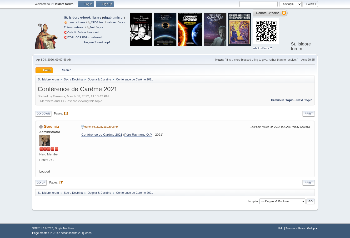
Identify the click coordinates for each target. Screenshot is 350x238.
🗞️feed (91, 27)
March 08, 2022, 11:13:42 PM (101, 126)
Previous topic (282, 100)
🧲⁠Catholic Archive (75, 32)
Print (309, 113)
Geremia (51, 126)
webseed (111, 22)
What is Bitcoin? (262, 48)
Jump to (253, 201)
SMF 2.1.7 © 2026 (42, 228)
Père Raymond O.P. (138, 134)
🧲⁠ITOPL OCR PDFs (76, 37)
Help (280, 228)
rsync (122, 22)
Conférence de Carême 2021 (101, 134)
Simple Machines (64, 228)
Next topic (304, 100)
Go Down (43, 113)
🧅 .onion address (74, 22)
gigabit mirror (113, 17)
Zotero (68, 27)
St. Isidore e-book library (82, 17)
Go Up (41, 182)
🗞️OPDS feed (96, 22)
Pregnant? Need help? (97, 42)
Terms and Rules (295, 228)
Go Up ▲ (312, 228)
